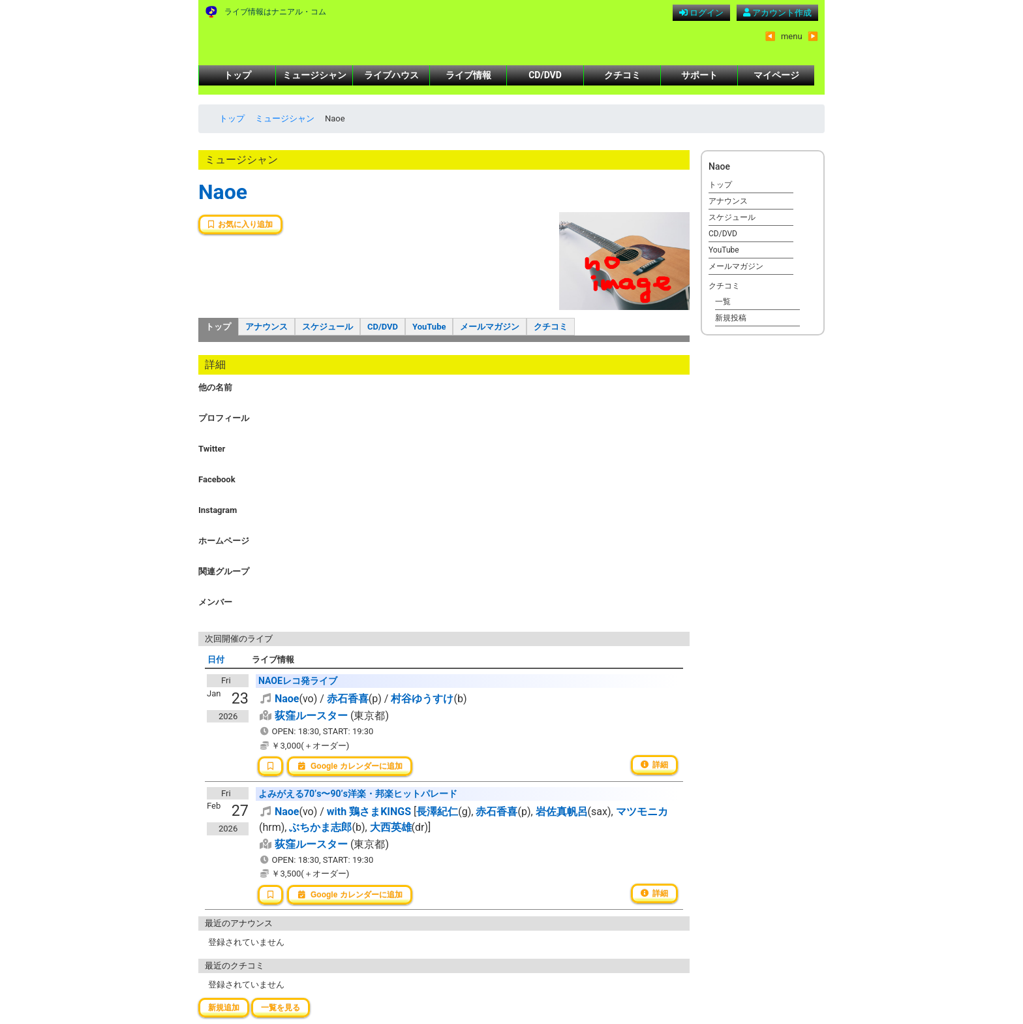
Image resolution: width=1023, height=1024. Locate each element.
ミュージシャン (314, 75)
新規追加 (223, 1007)
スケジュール (327, 327)
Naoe (222, 191)
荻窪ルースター (311, 715)
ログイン (701, 13)
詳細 (654, 764)
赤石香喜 (348, 698)
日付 (215, 659)
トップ (237, 75)
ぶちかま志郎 (320, 827)
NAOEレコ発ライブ (297, 680)
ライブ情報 (468, 75)
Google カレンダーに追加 (350, 766)
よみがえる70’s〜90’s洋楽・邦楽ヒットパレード (357, 793)
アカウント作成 (777, 13)
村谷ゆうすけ (422, 698)
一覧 (723, 301)
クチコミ (622, 75)
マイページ (776, 75)
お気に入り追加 (240, 224)
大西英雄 (391, 827)
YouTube (429, 327)
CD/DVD (545, 75)
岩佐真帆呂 (562, 811)
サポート (699, 75)
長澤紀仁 (437, 811)
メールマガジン (489, 327)
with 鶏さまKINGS (369, 811)
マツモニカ (642, 811)
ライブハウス (391, 75)
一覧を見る (280, 1007)
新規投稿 (730, 317)
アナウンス (266, 327)
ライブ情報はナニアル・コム (275, 11)
